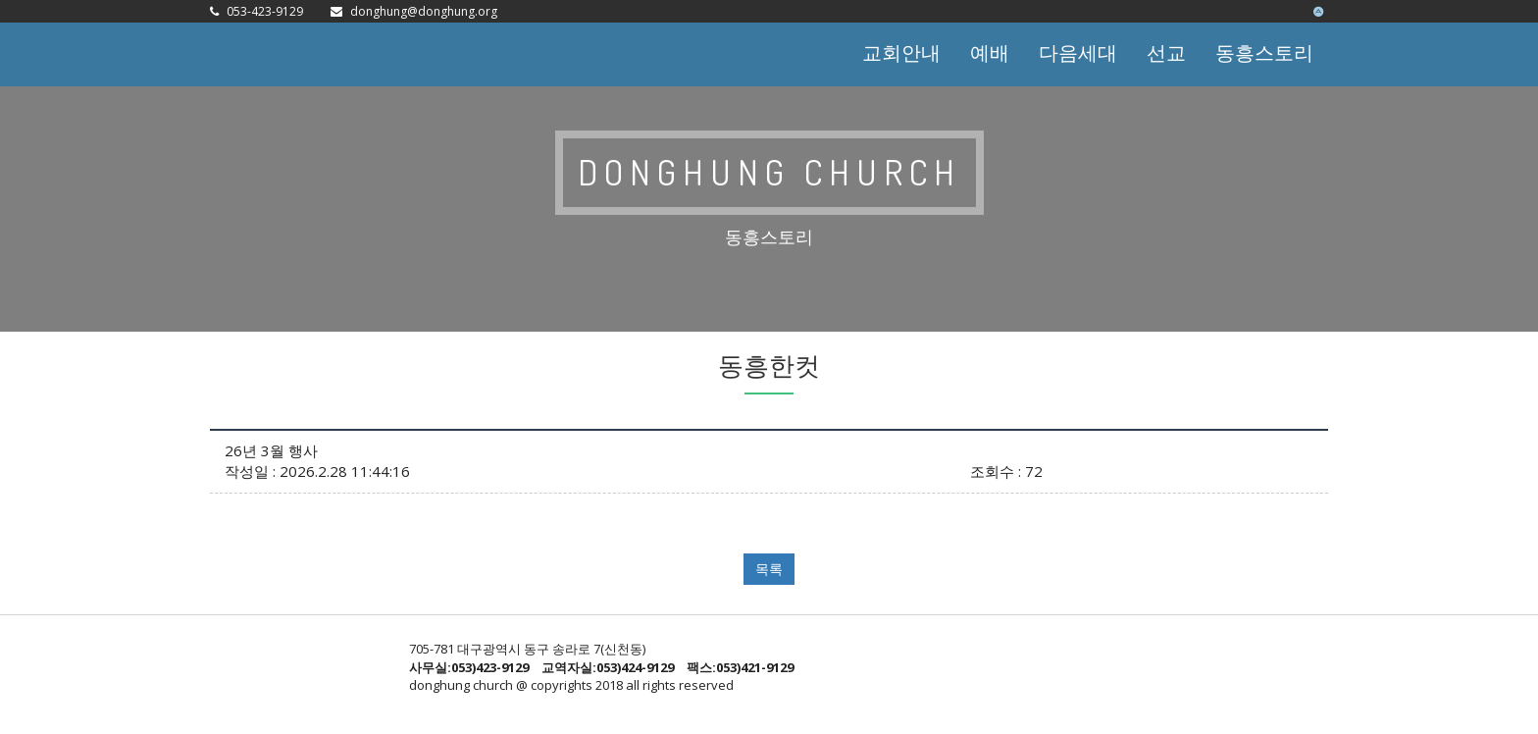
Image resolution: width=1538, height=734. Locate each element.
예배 (989, 52)
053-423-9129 (265, 11)
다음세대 (1078, 52)
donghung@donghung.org (423, 11)
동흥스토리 (1264, 52)
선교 (1166, 52)
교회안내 (901, 52)
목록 (769, 568)
